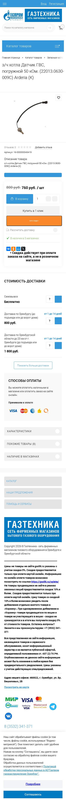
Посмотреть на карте (16, 687)
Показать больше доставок (33, 365)
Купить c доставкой (58, 299)
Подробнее (33, 784)
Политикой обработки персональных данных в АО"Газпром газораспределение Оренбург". (31, 770)
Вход (43, 3)
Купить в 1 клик (33, 211)
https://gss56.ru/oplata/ (45, 581)
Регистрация (56, 3)
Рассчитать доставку (20, 230)
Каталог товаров (33, 46)
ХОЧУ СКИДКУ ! (34, 220)
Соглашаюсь (33, 794)
